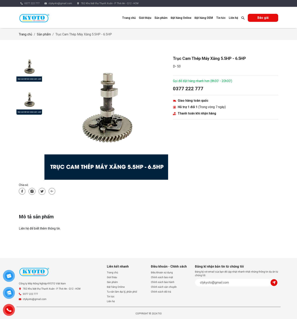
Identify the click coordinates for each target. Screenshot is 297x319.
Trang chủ (129, 17)
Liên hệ (233, 17)
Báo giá (263, 18)
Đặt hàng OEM (204, 17)
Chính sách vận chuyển (164, 287)
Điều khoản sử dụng (162, 272)
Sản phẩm (161, 17)
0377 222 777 (32, 3)
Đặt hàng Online (181, 17)
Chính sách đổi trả (161, 291)
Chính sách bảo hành (162, 282)
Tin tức (221, 17)
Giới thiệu (145, 17)
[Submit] (274, 282)
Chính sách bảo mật (162, 277)
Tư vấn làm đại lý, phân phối (122, 291)
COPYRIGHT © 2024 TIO (148, 313)
